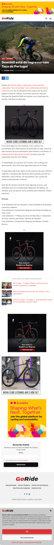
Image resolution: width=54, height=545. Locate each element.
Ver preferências (27, 538)
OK (27, 532)
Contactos (36, 488)
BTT (3, 58)
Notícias (9, 58)
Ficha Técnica (24, 485)
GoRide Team (9, 70)
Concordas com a (16, 460)
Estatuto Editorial (40, 485)
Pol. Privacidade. (23, 460)
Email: (21, 453)
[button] (51, 510)
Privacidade (11, 485)
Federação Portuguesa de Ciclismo (16, 154)
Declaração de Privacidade (32, 542)
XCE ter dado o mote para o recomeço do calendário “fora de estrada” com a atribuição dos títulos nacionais (25, 88)
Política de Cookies (17, 542)
